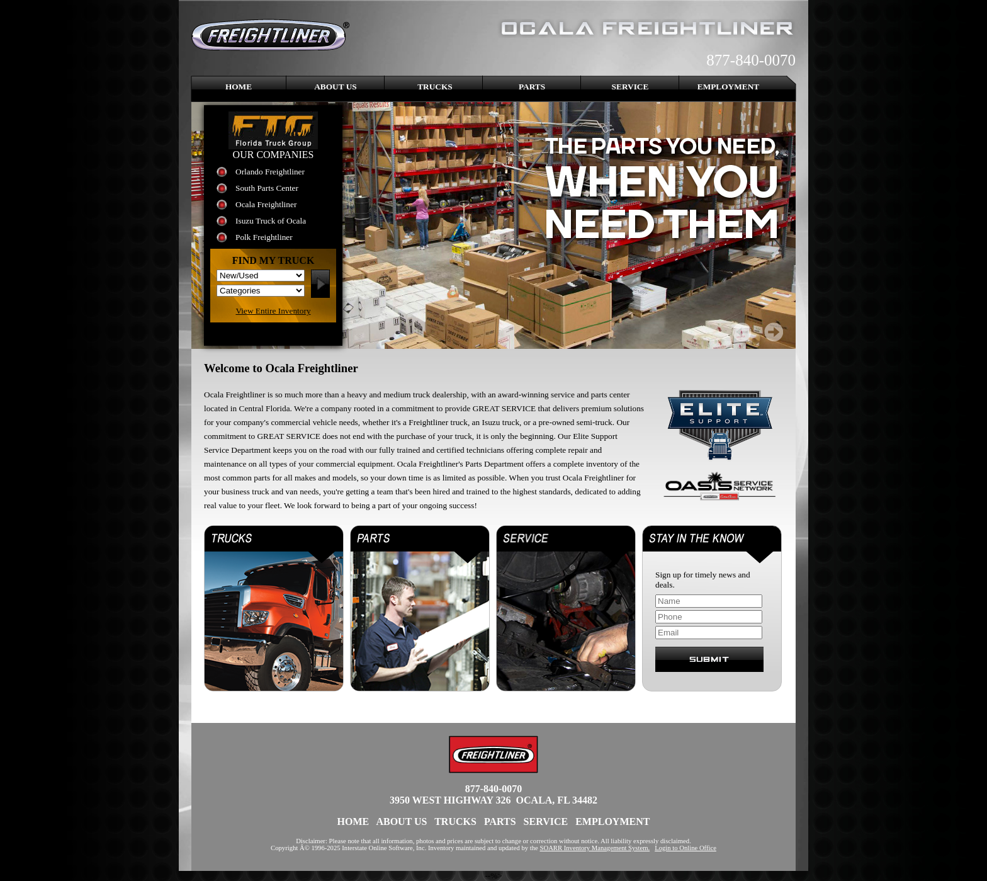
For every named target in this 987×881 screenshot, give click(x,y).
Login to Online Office (685, 847)
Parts (532, 86)
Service (630, 86)
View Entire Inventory (272, 310)
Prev (742, 331)
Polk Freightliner (264, 237)
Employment (728, 86)
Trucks (435, 86)
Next (773, 331)
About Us (335, 86)
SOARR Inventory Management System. (595, 847)
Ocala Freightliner (265, 204)
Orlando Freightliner (270, 171)
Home (238, 86)
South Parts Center (266, 188)
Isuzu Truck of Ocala (270, 220)
